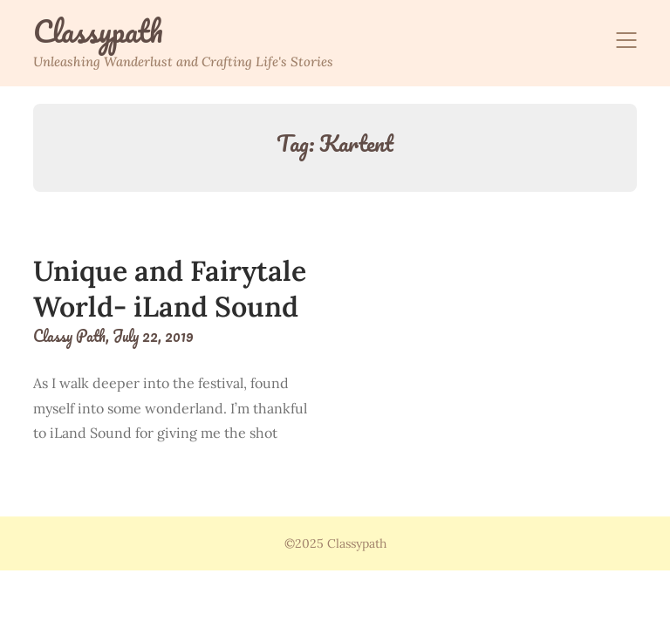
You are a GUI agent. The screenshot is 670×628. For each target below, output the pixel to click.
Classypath (98, 31)
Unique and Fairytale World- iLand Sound (169, 289)
